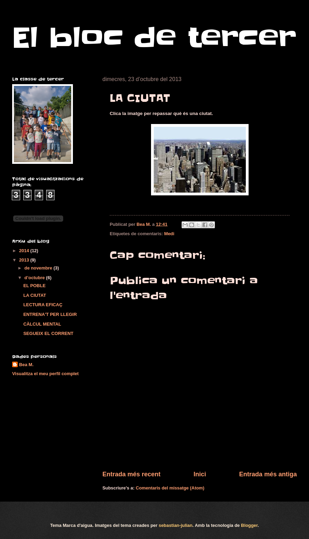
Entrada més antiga (268, 474)
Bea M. (26, 364)
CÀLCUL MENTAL (42, 324)
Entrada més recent (131, 474)
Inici (199, 474)
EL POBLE (34, 285)
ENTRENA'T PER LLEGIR (50, 314)
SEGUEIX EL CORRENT (48, 333)
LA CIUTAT (34, 295)
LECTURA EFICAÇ (42, 304)
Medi (169, 233)
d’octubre (35, 277)
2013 (24, 260)
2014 (24, 250)
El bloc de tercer (154, 37)
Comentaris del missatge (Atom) (170, 488)
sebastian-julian (175, 525)
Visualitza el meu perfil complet (45, 373)
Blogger (249, 525)
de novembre (38, 268)
